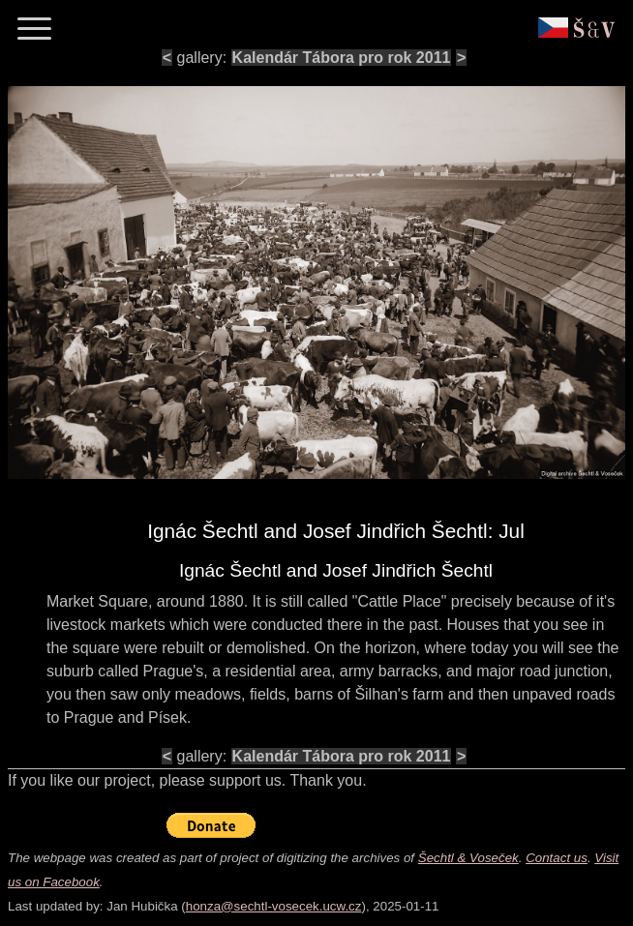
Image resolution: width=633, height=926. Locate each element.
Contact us (557, 858)
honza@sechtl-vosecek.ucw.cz (274, 906)
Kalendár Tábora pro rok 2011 (341, 57)
